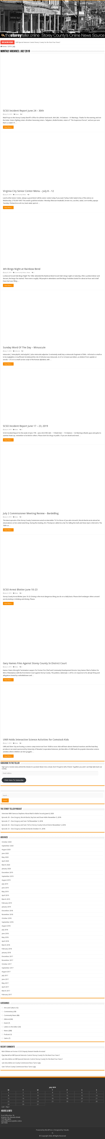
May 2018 (5, 937)
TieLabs (66, 1130)
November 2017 (7, 960)
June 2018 (5, 933)
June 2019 (5, 888)
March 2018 (6, 945)
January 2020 (6, 869)
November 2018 (7, 914)
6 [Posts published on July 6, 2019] (81, 1092)
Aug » (8, 1107)
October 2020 (6, 842)
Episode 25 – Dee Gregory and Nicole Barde (17, 829)
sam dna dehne (7, 1059)
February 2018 (7, 949)
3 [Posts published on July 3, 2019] (37, 1092)
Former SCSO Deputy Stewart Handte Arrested (29, 1051)
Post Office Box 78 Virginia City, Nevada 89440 (10, 1116)
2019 (9, 46)
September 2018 (7, 922)
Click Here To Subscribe (14, 780)
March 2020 (6, 865)
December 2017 (7, 956)
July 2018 (5, 930)
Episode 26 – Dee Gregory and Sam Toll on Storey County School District (27, 825)
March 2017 (6, 991)
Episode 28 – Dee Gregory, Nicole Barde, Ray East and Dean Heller (25, 817)
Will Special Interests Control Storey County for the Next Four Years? (37, 42)
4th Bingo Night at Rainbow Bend (21, 268)
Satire (6, 1038)
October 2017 (6, 964)
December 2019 (7, 872)
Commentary (8, 1011)
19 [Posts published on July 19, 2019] (67, 1098)
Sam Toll (5, 1067)
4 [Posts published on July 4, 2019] (52, 1092)
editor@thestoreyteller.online (11, 1121)
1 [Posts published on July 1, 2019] (8, 1092)
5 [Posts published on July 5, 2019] (67, 1092)
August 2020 (6, 849)
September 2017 (7, 968)
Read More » (8, 127)
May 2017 (5, 983)
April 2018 (5, 941)
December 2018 (7, 911)
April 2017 (5, 987)
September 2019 (7, 876)
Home (3, 46)
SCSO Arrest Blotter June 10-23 (20, 589)
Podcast (7, 1034)
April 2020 (5, 861)
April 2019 (5, 895)
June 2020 (5, 853)
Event (6, 1023)
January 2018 (6, 953)
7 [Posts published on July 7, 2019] (96, 1092)
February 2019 (7, 903)
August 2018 (6, 926)
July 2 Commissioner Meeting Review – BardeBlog (31, 513)
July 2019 (5, 884)
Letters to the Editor (11, 1027)
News (17, 114)
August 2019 (6, 880)
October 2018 (6, 918)
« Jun (3, 1107)
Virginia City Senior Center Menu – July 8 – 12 (28, 191)
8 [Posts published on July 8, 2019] (8, 1095)
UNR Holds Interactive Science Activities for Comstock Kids (36, 739)
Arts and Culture (9, 1008)
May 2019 (5, 891)
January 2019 (6, 907)
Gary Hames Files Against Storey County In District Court (35, 663)
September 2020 (7, 846)
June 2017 (5, 979)
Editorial (17, 351)
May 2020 (5, 857)
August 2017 (6, 972)
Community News (20, 194)
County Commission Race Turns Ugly (28, 1063)
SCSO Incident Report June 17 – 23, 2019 (25, 426)
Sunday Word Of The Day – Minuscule (24, 347)
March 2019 (6, 899)
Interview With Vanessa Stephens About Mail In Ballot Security (23, 813)
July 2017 (5, 975)
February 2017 (7, 994)
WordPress (49, 1130)
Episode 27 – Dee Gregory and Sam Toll (16, 821)
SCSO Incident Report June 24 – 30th (23, 110)
